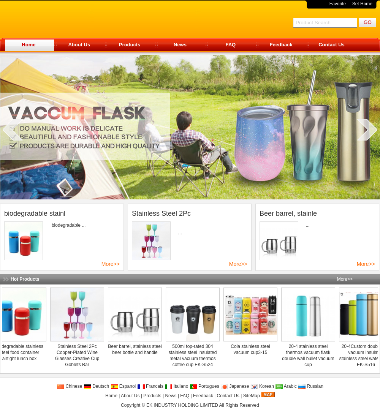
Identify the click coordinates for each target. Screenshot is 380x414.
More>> (110, 264)
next (367, 129)
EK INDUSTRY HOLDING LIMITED (182, 405)
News (180, 44)
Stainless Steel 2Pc (161, 213)
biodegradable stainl (34, 213)
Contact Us (331, 44)
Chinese (69, 386)
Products (129, 44)
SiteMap (251, 395)
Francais (150, 386)
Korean (262, 386)
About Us (79, 44)
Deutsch (96, 386)
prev (13, 129)
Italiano (176, 386)
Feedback (281, 44)
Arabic (286, 386)
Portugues (204, 386)
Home (28, 44)
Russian (310, 386)
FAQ (230, 44)
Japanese (234, 386)
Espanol (123, 386)
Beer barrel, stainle (288, 213)
